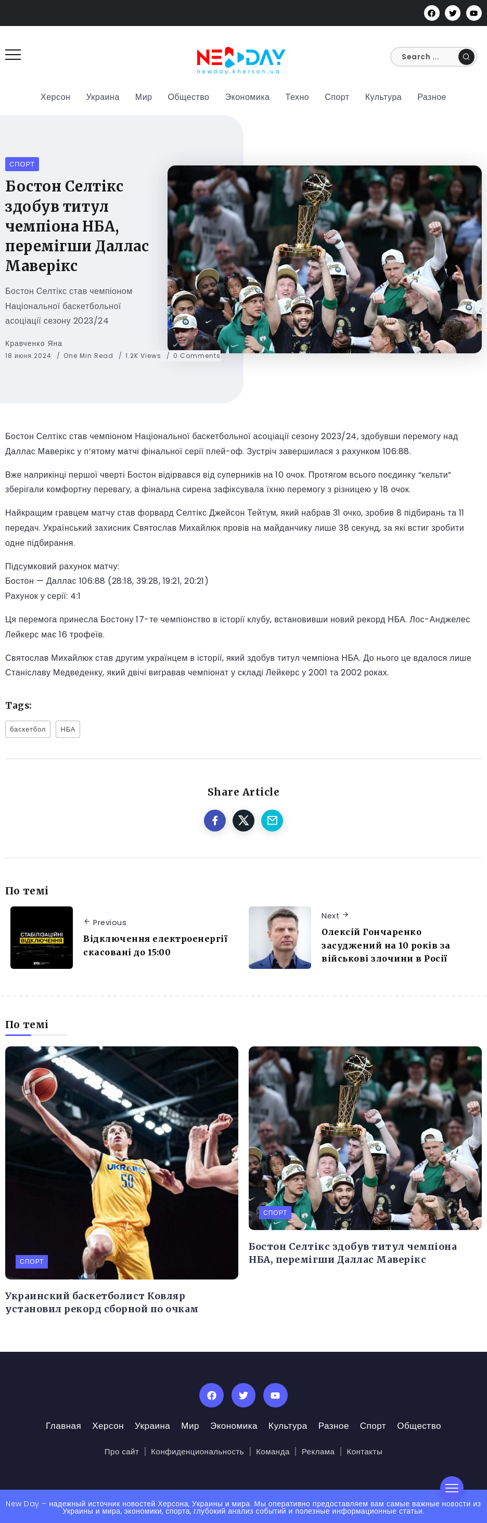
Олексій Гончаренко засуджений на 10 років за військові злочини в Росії (386, 945)
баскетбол (28, 729)
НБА (67, 729)
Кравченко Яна (33, 343)
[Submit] (466, 57)
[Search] (433, 57)
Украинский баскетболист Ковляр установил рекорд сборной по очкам (102, 1302)
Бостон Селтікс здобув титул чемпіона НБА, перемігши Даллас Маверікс (353, 1253)
